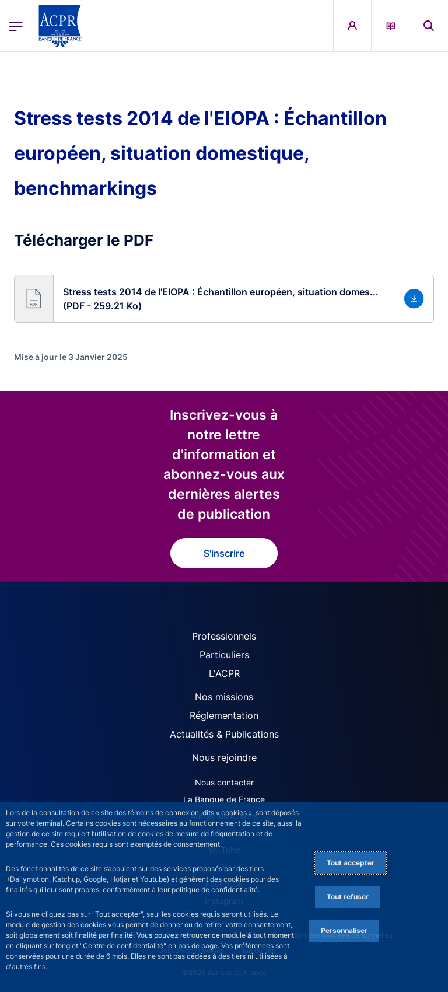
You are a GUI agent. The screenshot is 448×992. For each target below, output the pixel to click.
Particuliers (224, 655)
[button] (224, 299)
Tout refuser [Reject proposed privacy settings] (348, 896)
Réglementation (224, 715)
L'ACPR (224, 673)
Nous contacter (224, 782)
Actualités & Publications (224, 734)
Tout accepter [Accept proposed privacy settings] (350, 862)
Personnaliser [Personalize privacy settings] (344, 930)
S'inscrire (224, 553)
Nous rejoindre (224, 757)
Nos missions (224, 697)
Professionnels (224, 636)
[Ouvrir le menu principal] (16, 26)
